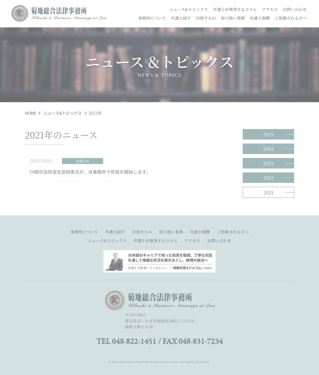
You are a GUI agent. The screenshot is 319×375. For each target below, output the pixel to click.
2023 (268, 163)
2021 (268, 192)
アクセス (270, 9)
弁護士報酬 (260, 18)
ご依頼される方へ (291, 18)
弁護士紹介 (181, 18)
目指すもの (206, 18)
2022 (268, 177)
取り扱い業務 (233, 18)
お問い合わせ (295, 9)
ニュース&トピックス (188, 9)
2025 (268, 134)
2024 (268, 149)
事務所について (152, 18)
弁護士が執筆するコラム (235, 9)
